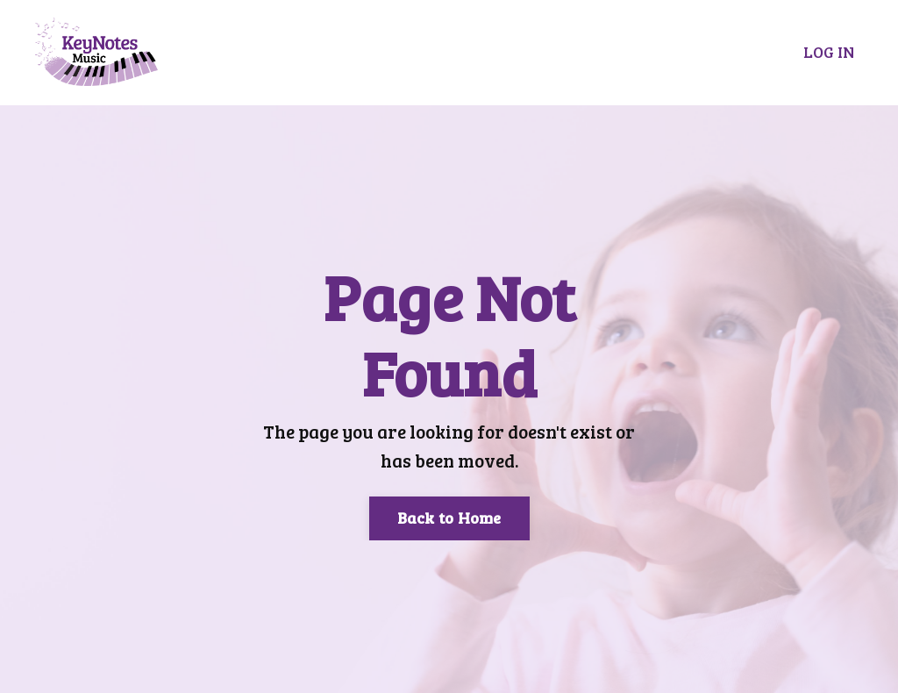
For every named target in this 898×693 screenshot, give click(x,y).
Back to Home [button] (449, 517)
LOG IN (828, 51)
